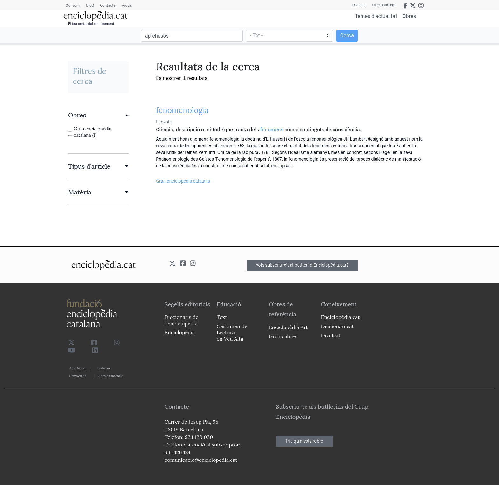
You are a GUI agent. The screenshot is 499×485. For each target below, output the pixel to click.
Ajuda (127, 5)
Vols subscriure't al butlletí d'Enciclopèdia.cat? (302, 265)
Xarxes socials (110, 375)
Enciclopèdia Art (288, 327)
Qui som (73, 5)
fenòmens (272, 129)
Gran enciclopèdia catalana (183, 181)
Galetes (104, 368)
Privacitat (77, 375)
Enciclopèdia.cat (340, 317)
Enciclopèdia (180, 332)
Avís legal (77, 368)
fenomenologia (182, 110)
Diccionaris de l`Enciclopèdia (181, 320)
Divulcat (359, 5)
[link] (98, 115)
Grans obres (283, 336)
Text (222, 317)
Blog (90, 5)
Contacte (107, 5)
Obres (409, 16)
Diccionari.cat (384, 5)
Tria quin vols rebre (304, 441)
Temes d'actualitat (376, 16)
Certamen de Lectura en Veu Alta (232, 332)
